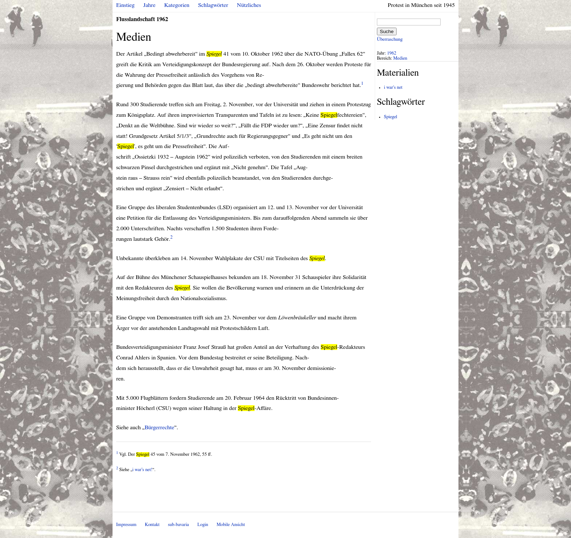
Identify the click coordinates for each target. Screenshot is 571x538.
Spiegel (390, 117)
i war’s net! (142, 469)
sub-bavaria (178, 524)
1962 (392, 53)
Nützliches (249, 5)
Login (202, 524)
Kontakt (152, 524)
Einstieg (125, 5)
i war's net (393, 87)
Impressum (126, 524)
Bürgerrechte (159, 427)
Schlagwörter (213, 5)
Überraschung (389, 39)
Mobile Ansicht (231, 524)
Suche (387, 31)
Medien (400, 58)
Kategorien (176, 5)
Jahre (149, 5)
